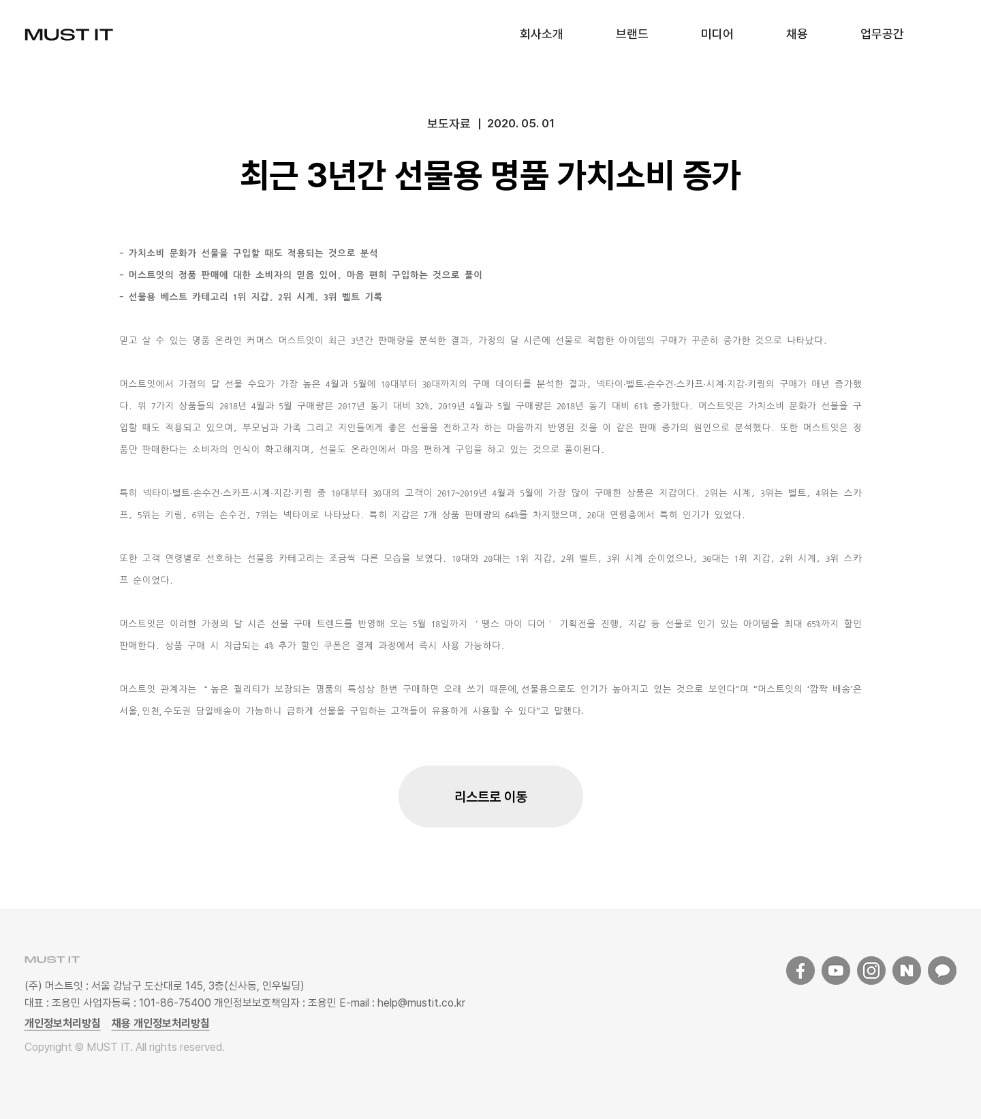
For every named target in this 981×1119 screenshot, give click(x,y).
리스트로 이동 (490, 797)
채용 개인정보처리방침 (161, 1023)
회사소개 (541, 34)
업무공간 (882, 34)
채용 (797, 34)
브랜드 (632, 34)
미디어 (717, 34)
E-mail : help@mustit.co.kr (401, 1002)
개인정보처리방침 (63, 1023)
